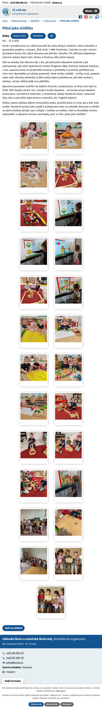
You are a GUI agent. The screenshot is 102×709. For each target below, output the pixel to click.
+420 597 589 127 (15, 657)
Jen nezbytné (52, 704)
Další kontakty (13, 680)
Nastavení (67, 704)
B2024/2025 (19, 35)
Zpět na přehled (13, 627)
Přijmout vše (36, 704)
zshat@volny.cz (14, 662)
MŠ (51, 35)
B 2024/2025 (50, 20)
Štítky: (6, 35)
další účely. (61, 691)
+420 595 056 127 (19, 2)
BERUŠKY (35, 20)
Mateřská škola (19, 20)
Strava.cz (57, 2)
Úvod (4, 20)
